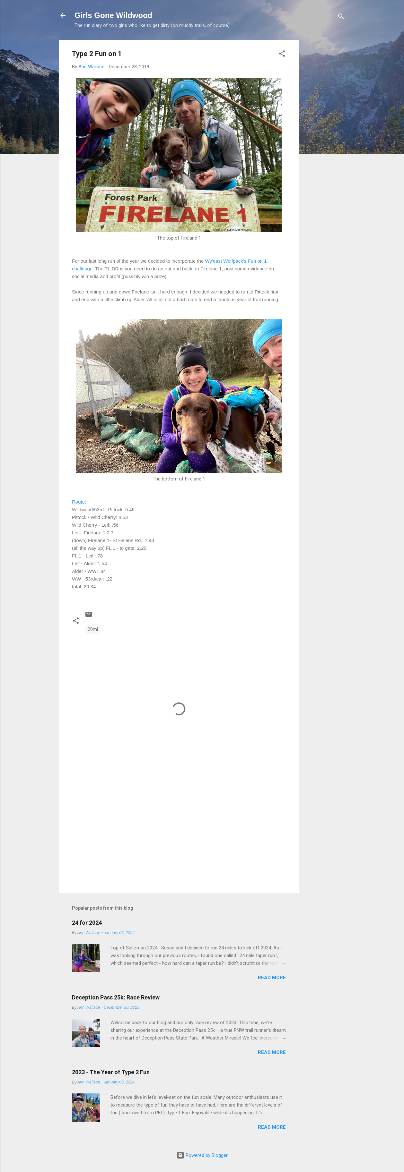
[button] (282, 55)
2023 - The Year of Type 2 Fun (111, 1072)
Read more (272, 978)
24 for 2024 (87, 922)
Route (78, 502)
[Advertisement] (324, 136)
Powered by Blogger (202, 1155)
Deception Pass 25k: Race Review (116, 997)
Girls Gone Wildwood (113, 15)
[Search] (341, 17)
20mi (93, 629)
